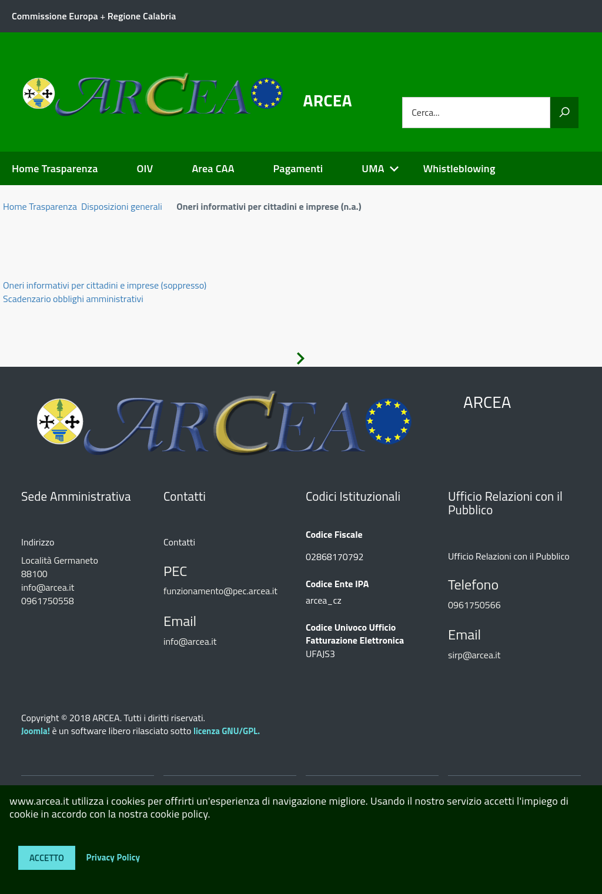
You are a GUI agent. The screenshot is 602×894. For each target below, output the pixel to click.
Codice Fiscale (334, 534)
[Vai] (564, 112)
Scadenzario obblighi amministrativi (73, 299)
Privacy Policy (113, 856)
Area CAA (213, 168)
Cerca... (425, 112)
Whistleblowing (459, 168)
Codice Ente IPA (337, 584)
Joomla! (35, 731)
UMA (373, 168)
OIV (144, 168)
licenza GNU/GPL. (226, 731)
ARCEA (327, 100)
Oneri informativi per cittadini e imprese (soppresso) (104, 285)
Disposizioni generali (121, 206)
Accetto (46, 858)
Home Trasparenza (55, 168)
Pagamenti (298, 168)
